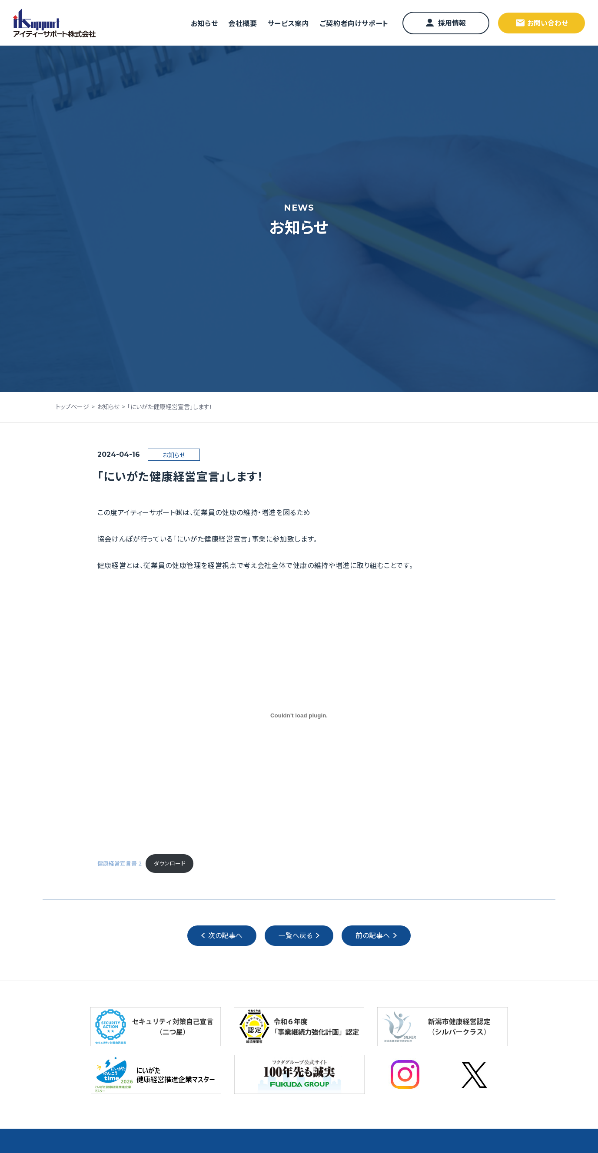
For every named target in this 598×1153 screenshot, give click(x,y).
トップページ (72, 406)
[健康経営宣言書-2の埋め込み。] (299, 715)
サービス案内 (288, 23)
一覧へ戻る (295, 936)
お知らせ (204, 23)
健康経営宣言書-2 (119, 863)
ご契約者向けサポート (354, 23)
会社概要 (242, 23)
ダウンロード (169, 863)
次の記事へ (225, 936)
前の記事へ (372, 936)
